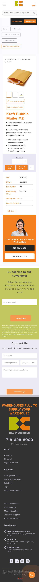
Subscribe (21, 321)
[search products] (34, 12)
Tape (6, 487)
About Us (8, 455)
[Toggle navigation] (4, 4)
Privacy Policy (20, 575)
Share (10, 211)
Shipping (8, 459)
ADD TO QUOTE (22, 167)
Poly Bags (8, 483)
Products (16, 29)
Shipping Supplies (11, 503)
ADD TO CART (10, 167)
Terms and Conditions (27, 573)
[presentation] (19, 313)
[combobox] (19, 12)
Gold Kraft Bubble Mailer (11, 46)
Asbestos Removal (12, 518)
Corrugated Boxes (11, 476)
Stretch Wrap (10, 507)
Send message (19, 395)
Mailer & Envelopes (12, 479)
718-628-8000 (19, 248)
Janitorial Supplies (12, 515)
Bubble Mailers (9, 40)
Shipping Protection (12, 490)
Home (5, 29)
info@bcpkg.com (20, 256)
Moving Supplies (11, 511)
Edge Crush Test (11, 463)
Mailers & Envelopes (11, 35)
